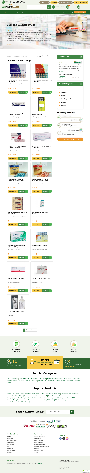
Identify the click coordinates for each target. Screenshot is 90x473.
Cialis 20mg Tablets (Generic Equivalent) (59, 396)
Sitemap (36, 453)
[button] (86, 471)
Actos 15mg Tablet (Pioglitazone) (70, 394)
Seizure (9, 383)
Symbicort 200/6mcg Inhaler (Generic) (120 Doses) (65, 398)
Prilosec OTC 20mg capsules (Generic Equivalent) (17, 146)
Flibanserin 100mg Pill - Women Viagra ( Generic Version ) (22, 400)
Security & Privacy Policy (39, 436)
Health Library (69, 12)
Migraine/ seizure (60, 381)
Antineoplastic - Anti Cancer (38, 379)
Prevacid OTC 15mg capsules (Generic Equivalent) (17, 113)
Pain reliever (70, 381)
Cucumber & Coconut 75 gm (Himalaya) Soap (17, 246)
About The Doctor (48, 12)
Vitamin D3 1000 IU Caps (39, 245)
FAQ (8, 447)
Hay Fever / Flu (42, 381)
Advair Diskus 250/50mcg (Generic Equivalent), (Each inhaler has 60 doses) (40, 394)
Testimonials (10, 449)
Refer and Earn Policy (38, 451)
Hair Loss (34, 381)
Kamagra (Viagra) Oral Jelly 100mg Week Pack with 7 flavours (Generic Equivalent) (29, 398)
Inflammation (51, 381)
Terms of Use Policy (38, 440)
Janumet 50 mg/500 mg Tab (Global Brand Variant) (52, 400)
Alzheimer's (15, 379)
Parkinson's (78, 381)
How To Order (38, 12)
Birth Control (67, 379)
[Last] (35, 330)
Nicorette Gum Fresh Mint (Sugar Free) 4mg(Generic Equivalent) (40, 180)
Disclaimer (36, 449)
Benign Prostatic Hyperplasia (55, 379)
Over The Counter (29, 12)
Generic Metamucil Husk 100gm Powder (39, 113)
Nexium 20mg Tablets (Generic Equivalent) (35, 396)
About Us (10, 12)
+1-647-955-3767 (17, 2)
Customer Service (11, 451)
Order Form (69, 139)
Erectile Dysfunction (18, 381)
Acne (9, 379)
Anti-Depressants (24, 379)
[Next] (30, 330)
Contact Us (57, 12)
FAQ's (63, 12)
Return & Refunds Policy (39, 445)
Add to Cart (21, 92)
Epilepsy (10, 381)
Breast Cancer (76, 379)
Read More (39, 463)
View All (62, 77)
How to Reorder (10, 445)
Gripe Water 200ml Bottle (16, 311)
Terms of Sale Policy (38, 443)
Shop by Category (79, 12)
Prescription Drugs (18, 12)
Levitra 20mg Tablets (13, 394)
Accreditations (10, 443)
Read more (9, 45)
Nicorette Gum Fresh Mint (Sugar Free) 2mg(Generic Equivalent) (16, 180)
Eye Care (28, 381)
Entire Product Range (12, 440)
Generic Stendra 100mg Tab (41, 278)
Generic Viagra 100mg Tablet (15, 396)
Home (8, 51)
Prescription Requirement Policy (41, 447)
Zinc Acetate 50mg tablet (16, 278)
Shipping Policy (37, 439)
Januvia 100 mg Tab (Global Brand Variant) (19, 402)
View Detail (12, 92)
